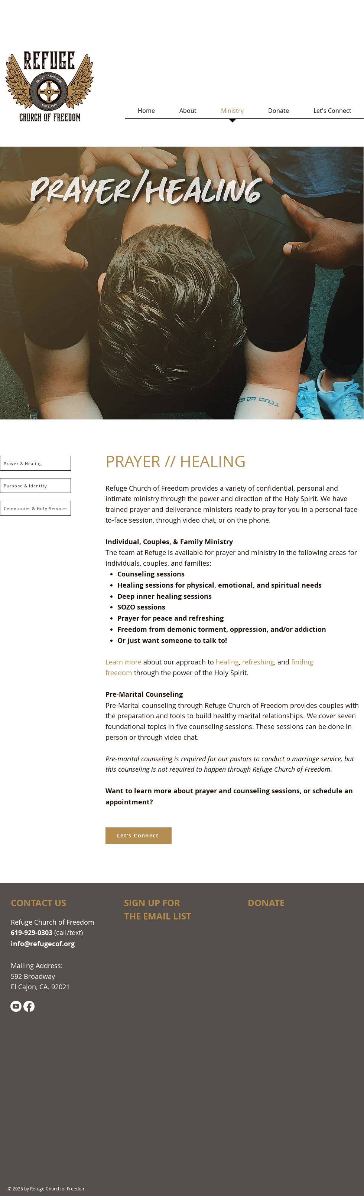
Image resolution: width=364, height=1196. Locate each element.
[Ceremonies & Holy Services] (35, 508)
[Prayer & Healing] (35, 463)
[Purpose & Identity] (35, 485)
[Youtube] (16, 1006)
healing (227, 661)
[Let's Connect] (138, 835)
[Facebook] (29, 1006)
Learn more (123, 661)
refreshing (258, 661)
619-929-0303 (31, 932)
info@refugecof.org (43, 943)
